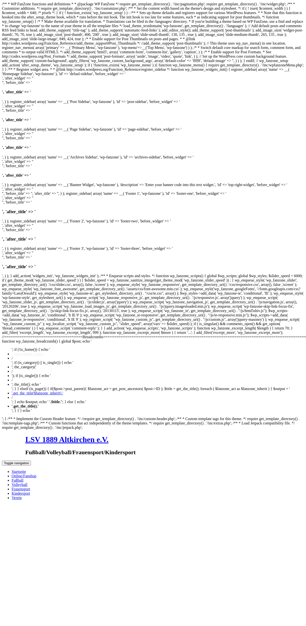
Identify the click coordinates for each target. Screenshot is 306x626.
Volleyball (19, 485)
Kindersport (21, 493)
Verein (17, 498)
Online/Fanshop (24, 476)
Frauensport (21, 489)
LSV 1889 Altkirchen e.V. (67, 439)
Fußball (17, 480)
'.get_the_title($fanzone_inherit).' (37, 393)
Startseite (19, 472)
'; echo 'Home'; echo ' (28, 354)
